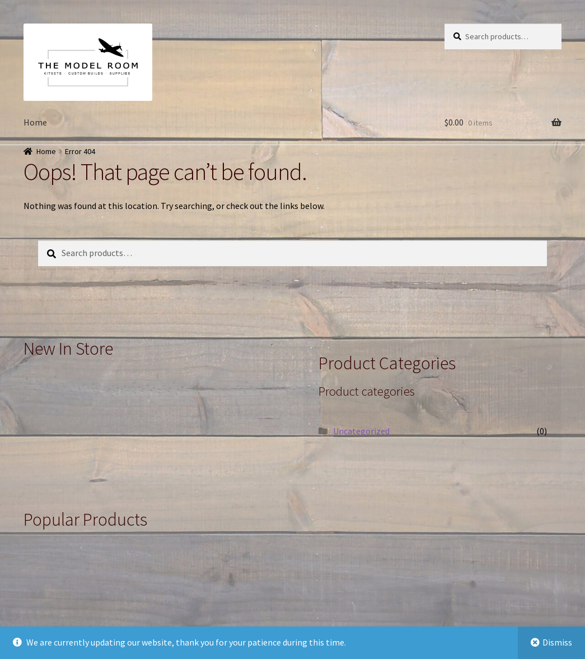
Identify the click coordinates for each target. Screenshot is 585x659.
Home (35, 122)
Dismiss (557, 642)
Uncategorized (361, 431)
